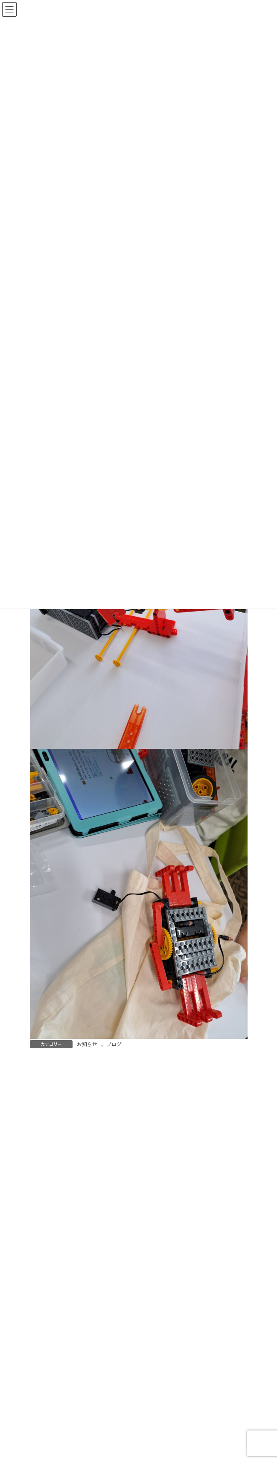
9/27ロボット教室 (136, 1345)
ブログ (114, 1044)
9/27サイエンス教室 (139, 1405)
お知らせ (87, 1044)
